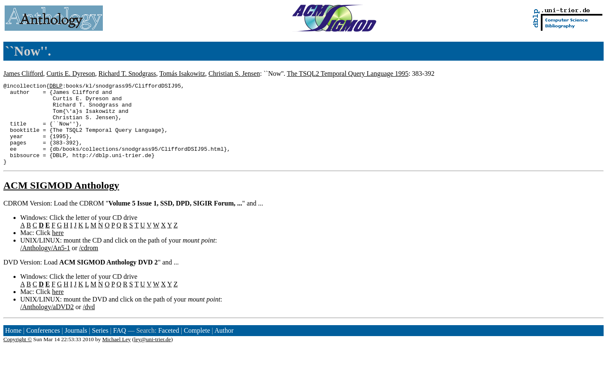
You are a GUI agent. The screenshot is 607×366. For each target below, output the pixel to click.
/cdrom (88, 264)
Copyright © (17, 356)
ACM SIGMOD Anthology (61, 201)
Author (224, 346)
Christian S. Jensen (234, 73)
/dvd (88, 323)
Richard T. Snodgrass (127, 73)
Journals (75, 346)
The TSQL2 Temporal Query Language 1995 (347, 73)
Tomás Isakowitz (182, 73)
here (58, 249)
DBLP (55, 87)
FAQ (119, 346)
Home (13, 346)
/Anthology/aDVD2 (47, 323)
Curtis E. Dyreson (70, 73)
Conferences (43, 346)
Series (100, 346)
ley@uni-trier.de (152, 356)
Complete (197, 346)
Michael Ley (116, 356)
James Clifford (23, 73)
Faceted (168, 346)
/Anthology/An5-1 (45, 264)
